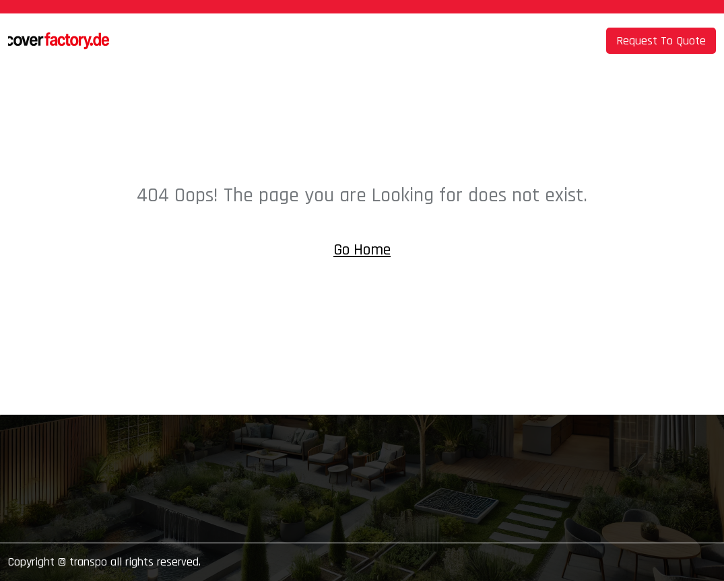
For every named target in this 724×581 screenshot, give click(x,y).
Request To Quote (661, 40)
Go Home (362, 250)
